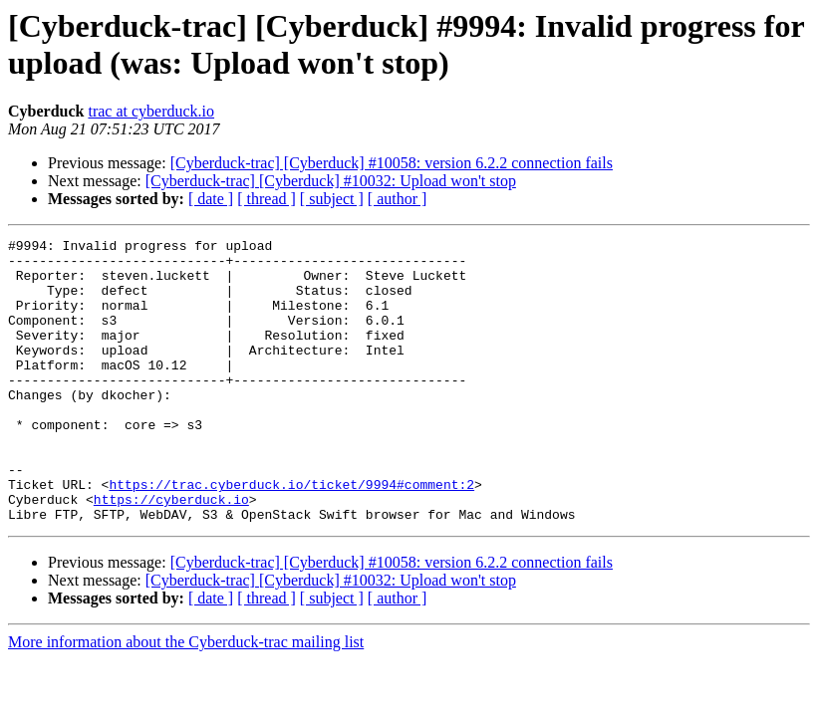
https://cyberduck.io (171, 553)
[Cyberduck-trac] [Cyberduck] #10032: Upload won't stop (330, 180)
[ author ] (397, 198)
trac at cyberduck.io (151, 111)
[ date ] (210, 198)
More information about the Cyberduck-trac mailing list (186, 698)
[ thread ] (266, 198)
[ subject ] (332, 198)
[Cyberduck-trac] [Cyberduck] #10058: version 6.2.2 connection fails (391, 162)
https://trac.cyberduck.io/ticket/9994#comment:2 (291, 535)
